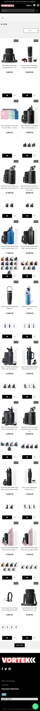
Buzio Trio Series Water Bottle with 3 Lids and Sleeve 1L (9, 368)
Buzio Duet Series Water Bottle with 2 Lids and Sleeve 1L (9, 549)
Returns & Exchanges (8, 681)
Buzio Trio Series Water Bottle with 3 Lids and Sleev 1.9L (9, 428)
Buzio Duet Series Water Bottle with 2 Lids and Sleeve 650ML (9, 488)
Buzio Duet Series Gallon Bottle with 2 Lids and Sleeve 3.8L (29, 247)
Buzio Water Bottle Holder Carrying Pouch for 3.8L (29, 609)
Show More (19, 645)
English (9, 699)
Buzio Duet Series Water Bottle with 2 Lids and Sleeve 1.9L (9, 247)
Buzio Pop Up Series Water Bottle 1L (29, 307)
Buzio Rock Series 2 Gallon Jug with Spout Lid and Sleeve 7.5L (9, 187)
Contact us (5, 685)
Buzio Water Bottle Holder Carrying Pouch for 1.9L (9, 66)
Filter (4, 24)
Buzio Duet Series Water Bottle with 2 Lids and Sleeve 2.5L (29, 127)
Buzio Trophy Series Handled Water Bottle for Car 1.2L (29, 368)
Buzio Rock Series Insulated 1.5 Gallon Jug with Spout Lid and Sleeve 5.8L (29, 188)
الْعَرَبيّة (4, 699)
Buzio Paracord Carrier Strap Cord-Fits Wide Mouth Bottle (9, 609)
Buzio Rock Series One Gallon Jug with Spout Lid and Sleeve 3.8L (29, 429)
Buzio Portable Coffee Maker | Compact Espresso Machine (29, 66)
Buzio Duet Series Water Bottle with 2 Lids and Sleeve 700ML (29, 549)
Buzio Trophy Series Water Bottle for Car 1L (29, 488)
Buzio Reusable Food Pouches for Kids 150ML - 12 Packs (9, 127)
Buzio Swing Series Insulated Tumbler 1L (9, 307)
